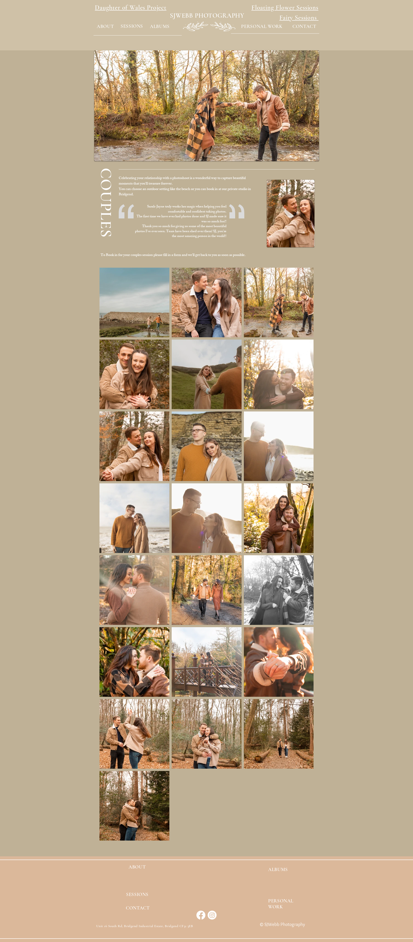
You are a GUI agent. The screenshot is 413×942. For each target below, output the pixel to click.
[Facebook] (200, 915)
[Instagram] (212, 915)
